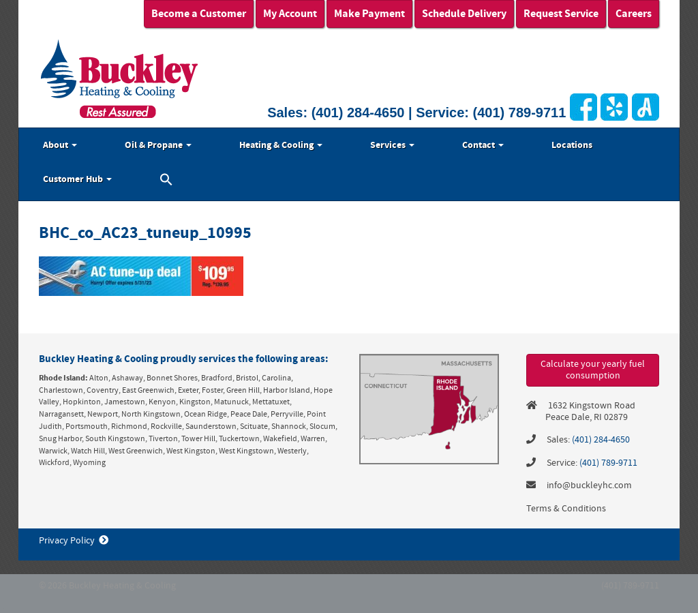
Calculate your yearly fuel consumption (593, 370)
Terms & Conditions (566, 509)
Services (392, 145)
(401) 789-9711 (519, 112)
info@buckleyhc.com (589, 485)
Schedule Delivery (464, 13)
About (60, 145)
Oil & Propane (158, 145)
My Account (290, 13)
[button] (166, 181)
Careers (634, 13)
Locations (571, 145)
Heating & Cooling (280, 145)
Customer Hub (77, 179)
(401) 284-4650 (358, 112)
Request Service (561, 13)
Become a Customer (198, 13)
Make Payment (369, 13)
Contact (483, 145)
